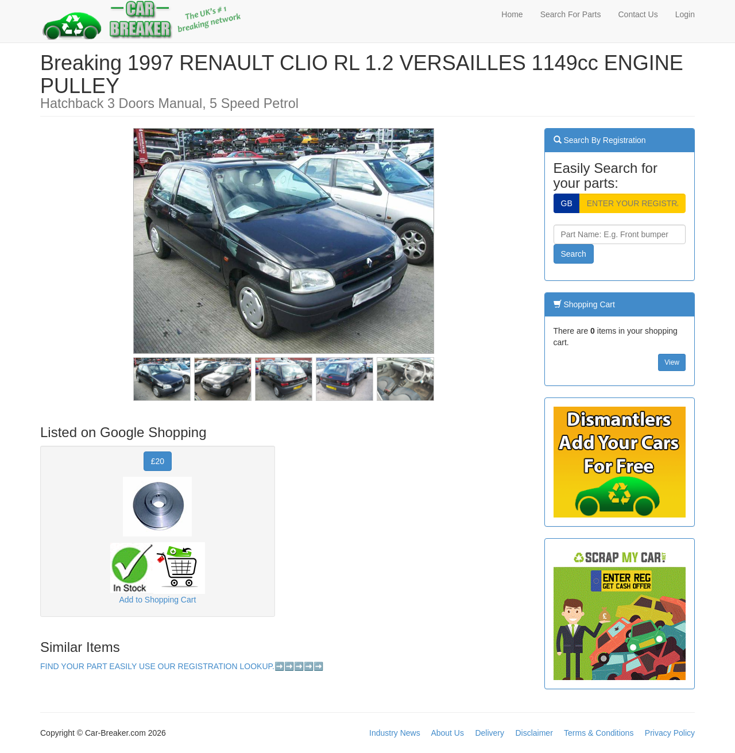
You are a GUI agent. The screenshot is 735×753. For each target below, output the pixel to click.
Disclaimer (533, 732)
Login (685, 14)
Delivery (489, 732)
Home (512, 14)
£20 (157, 461)
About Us (447, 732)
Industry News (394, 732)
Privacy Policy (670, 732)
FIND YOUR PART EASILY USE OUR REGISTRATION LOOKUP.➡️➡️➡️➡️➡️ (181, 666)
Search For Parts (570, 14)
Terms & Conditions (598, 732)
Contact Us (637, 14)
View (671, 362)
